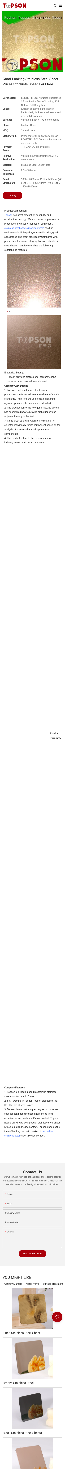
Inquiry (12, 195)
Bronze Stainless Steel (18, 1383)
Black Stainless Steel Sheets (22, 1433)
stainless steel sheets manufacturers (24, 228)
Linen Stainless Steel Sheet (21, 1333)
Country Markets (13, 1283)
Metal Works (32, 1283)
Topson (8, 215)
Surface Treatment (53, 1283)
